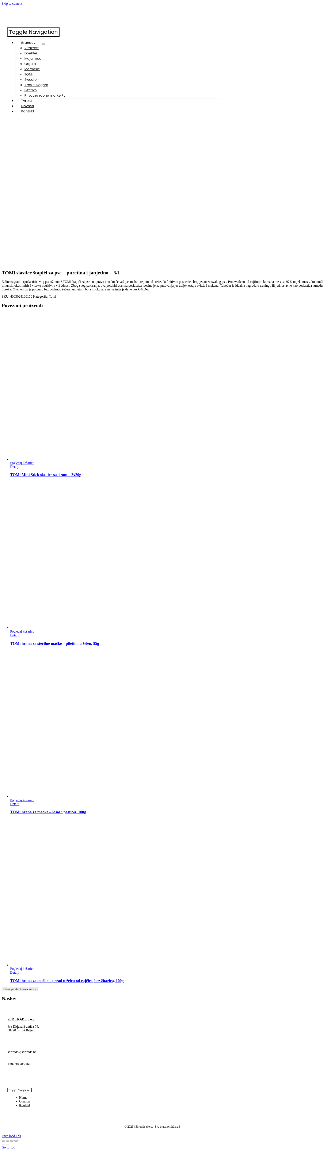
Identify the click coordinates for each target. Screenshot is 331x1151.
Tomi (52, 296)
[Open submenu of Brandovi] (43, 44)
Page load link (11, 1136)
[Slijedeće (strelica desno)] (7, 1144)
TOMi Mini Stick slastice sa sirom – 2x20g (45, 474)
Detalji (14, 466)
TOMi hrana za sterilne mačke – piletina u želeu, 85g (54, 643)
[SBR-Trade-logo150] (23, 25)
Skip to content (12, 3)
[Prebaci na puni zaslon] (7, 1141)
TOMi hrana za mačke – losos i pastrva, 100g (48, 812)
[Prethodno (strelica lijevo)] (3, 1144)
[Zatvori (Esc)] (16, 1141)
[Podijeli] (12, 1141)
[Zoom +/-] (3, 1141)
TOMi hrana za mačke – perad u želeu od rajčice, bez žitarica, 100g (67, 980)
